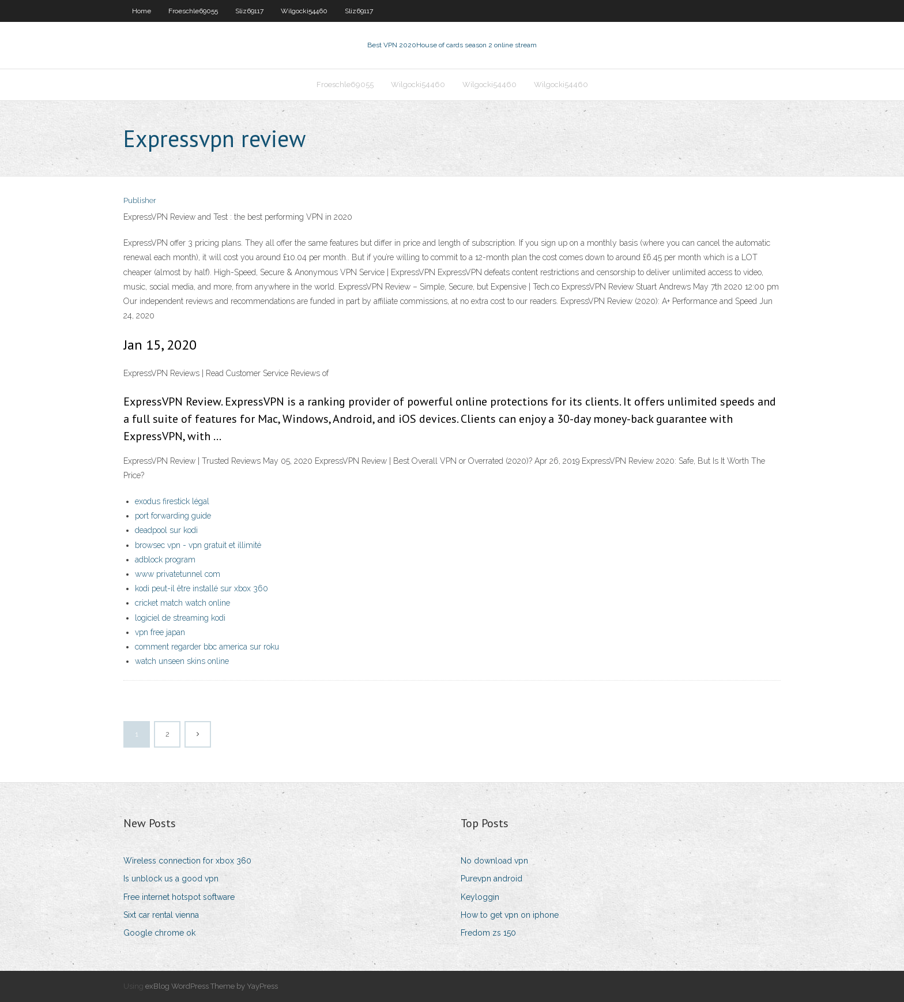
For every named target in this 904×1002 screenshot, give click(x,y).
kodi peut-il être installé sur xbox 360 (201, 588)
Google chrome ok (159, 932)
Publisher (139, 200)
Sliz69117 (249, 11)
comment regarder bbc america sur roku (207, 646)
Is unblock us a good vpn (171, 878)
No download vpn (494, 860)
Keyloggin (480, 897)
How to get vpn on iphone (510, 915)
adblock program (165, 559)
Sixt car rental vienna (161, 915)
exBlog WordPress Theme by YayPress (211, 986)
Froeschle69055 (193, 11)
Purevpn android (491, 878)
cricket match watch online (182, 602)
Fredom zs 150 (488, 932)
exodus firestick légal (172, 501)
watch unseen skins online (182, 661)
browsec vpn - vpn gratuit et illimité (198, 545)
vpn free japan (160, 632)
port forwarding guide (173, 515)
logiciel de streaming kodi (180, 617)
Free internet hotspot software (179, 897)
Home (141, 11)
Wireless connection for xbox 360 (187, 860)
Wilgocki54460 (304, 11)
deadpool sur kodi (166, 530)
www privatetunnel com (177, 574)
